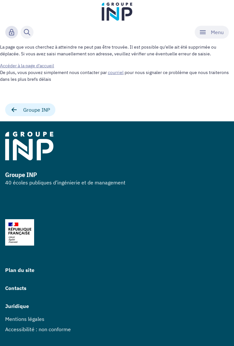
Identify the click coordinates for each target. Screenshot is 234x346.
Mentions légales (24, 319)
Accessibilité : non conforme (38, 329)
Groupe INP (30, 110)
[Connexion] (11, 32)
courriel (116, 72)
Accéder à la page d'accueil (27, 66)
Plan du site (19, 270)
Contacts (15, 288)
